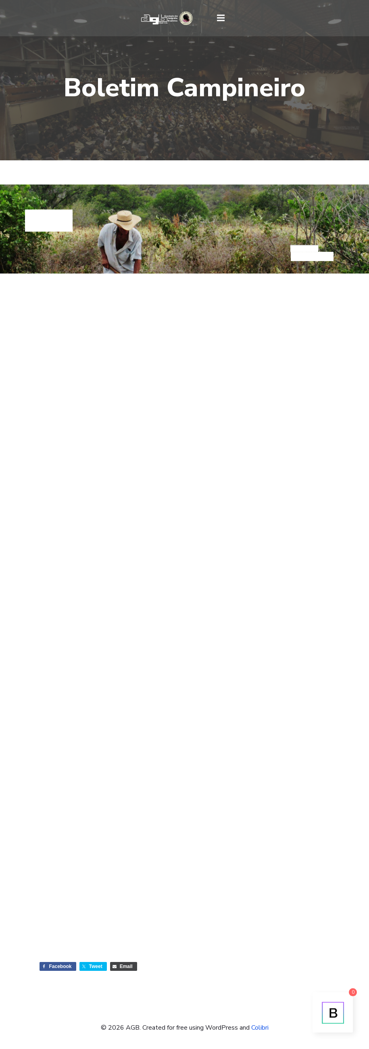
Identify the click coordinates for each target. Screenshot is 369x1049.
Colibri (260, 1027)
